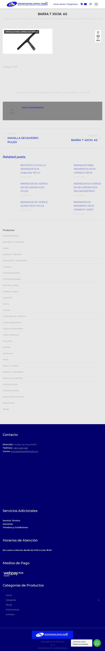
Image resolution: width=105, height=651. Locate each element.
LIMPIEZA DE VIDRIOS (14, 316)
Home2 (6, 310)
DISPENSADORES (12, 279)
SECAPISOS (8, 403)
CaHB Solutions (60, 648)
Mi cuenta (7, 341)
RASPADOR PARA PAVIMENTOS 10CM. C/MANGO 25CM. (85, 169)
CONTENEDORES (11, 273)
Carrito (6, 248)
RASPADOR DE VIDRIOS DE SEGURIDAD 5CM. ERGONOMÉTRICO (87, 187)
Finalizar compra (10, 291)
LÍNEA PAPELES (11, 335)
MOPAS (6, 347)
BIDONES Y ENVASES (13, 242)
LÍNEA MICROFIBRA (13, 328)
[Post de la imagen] (10, 167)
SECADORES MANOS (13, 397)
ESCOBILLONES (11, 285)
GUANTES (7, 297)
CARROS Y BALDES (12, 254)
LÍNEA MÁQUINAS (12, 322)
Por (69, 92)
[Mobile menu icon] (96, 4)
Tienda (6, 409)
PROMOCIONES (11, 390)
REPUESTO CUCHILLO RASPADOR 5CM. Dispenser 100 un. (33, 169)
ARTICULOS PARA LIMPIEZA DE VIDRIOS (21, 32)
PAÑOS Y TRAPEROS (13, 372)
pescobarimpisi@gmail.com (24, 451)
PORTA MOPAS (10, 384)
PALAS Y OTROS (11, 366)
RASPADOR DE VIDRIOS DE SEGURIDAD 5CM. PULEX (34, 187)
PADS (5, 359)
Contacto (7, 267)
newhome (8, 353)
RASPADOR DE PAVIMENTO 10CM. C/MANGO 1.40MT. (84, 206)
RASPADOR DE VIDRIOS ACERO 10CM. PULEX (34, 204)
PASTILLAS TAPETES (13, 378)
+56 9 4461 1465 (20, 448)
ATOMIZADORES (11, 236)
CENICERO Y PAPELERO (15, 260)
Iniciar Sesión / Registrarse (65, 4)
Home (6, 304)
